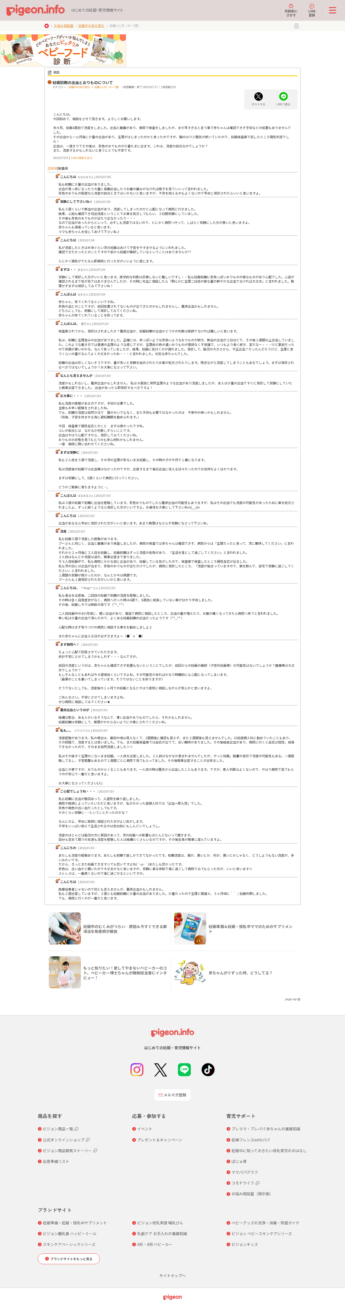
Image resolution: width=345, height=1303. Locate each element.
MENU (296, 26)
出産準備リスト (56, 1161)
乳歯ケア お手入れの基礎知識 (162, 1233)
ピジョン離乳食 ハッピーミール (69, 1233)
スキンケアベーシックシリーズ (69, 1244)
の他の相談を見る (81, 158)
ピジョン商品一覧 (58, 1128)
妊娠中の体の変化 (91, 25)
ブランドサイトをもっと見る (71, 1258)
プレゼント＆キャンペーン (159, 1139)
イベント (144, 1128)
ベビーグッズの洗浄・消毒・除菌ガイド (265, 1222)
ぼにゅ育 (239, 1161)
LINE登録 (312, 10)
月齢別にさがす (291, 10)
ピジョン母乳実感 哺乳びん (160, 1222)
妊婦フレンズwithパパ (251, 1139)
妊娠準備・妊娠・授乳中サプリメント (75, 1222)
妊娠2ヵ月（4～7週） (107, 87)
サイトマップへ (172, 1275)
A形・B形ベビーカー (154, 1244)
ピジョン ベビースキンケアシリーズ (262, 1233)
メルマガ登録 (172, 1094)
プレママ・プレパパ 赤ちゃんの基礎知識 (266, 1128)
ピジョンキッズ (245, 1244)
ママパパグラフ (245, 1172)
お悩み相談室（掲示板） (252, 1193)
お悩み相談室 (63, 25)
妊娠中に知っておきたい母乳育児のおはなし (269, 1150)
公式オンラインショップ (63, 1139)
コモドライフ (243, 1183)
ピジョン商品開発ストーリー (67, 1150)
